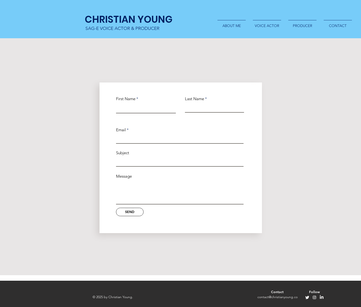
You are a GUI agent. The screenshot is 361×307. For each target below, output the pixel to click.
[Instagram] (314, 297)
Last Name (194, 99)
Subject (122, 153)
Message (124, 176)
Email (121, 130)
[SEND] (130, 212)
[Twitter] (307, 297)
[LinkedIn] (321, 297)
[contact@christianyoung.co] (277, 297)
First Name (125, 99)
